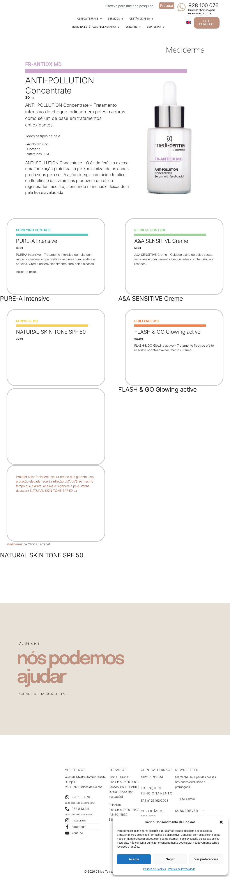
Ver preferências (206, 859)
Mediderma (15, 544)
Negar (170, 859)
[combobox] (130, 5)
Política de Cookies (154, 869)
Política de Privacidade (181, 869)
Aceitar (134, 859)
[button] (221, 822)
